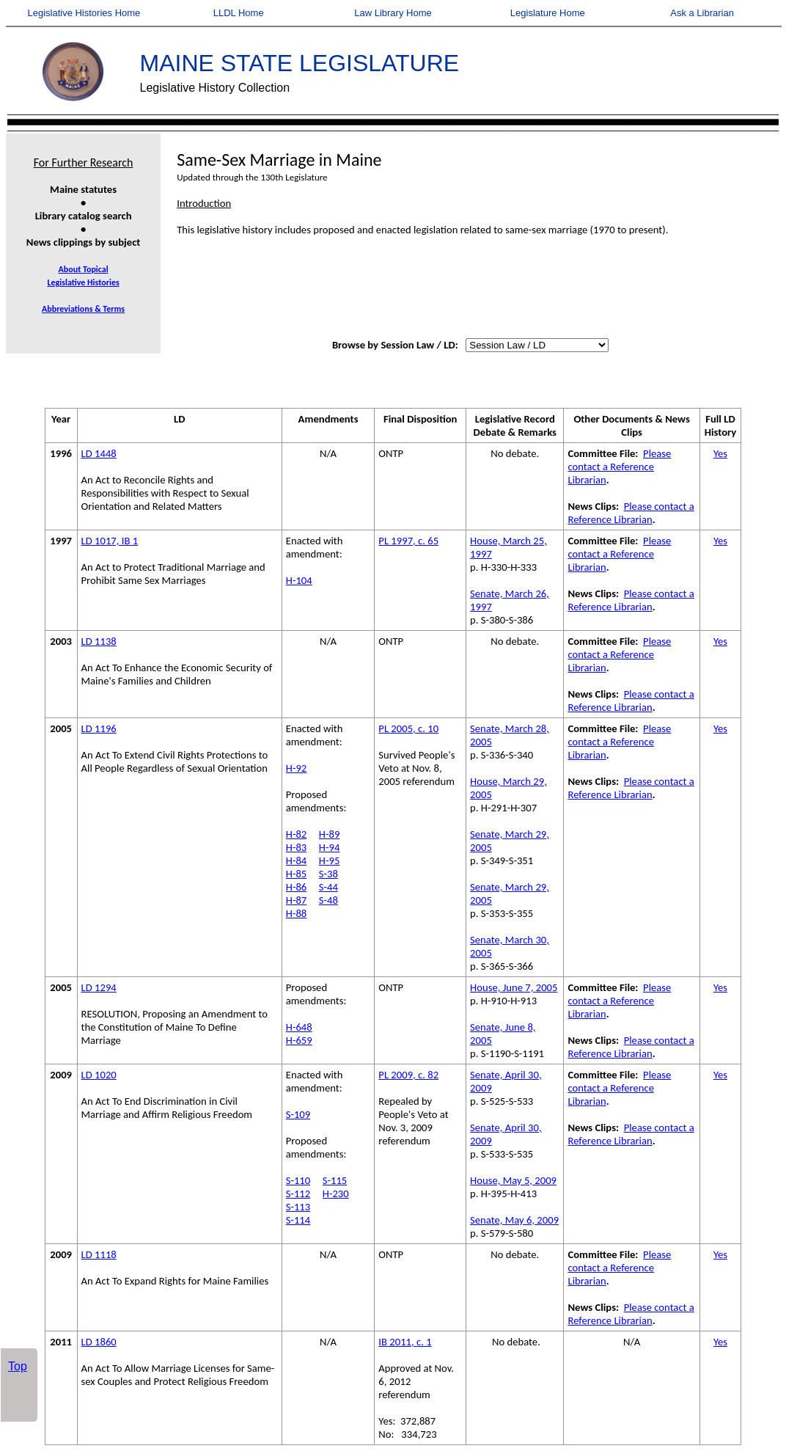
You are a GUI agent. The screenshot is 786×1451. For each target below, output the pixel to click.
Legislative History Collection (215, 87)
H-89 (329, 834)
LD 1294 (99, 987)
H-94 (329, 847)
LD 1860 (99, 1341)
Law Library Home (393, 12)
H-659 (299, 1040)
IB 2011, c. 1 (404, 1341)
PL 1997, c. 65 (408, 540)
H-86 (296, 886)
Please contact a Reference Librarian (619, 466)
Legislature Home (547, 12)
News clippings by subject (83, 242)
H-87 (296, 900)
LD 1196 (99, 728)
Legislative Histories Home (83, 12)
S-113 (298, 1206)
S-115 (335, 1180)
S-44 (328, 886)
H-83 (296, 847)
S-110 (298, 1180)
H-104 (299, 580)
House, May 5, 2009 (513, 1180)
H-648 (299, 1027)
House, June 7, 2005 (513, 987)
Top (17, 1366)
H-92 (296, 768)
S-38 (328, 873)
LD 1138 (99, 641)
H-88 (296, 913)
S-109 (298, 1114)
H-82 (296, 834)
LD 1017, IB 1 (110, 540)
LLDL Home (238, 12)
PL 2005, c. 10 (408, 728)
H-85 (296, 873)
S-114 (298, 1220)
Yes (720, 453)
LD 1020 (99, 1074)
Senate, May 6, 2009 (514, 1220)
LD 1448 (99, 453)
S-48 (328, 900)
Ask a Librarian (702, 12)
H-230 (336, 1193)
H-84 (296, 860)
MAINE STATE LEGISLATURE (300, 63)
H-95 (329, 860)
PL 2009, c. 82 (408, 1074)
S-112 (298, 1193)
